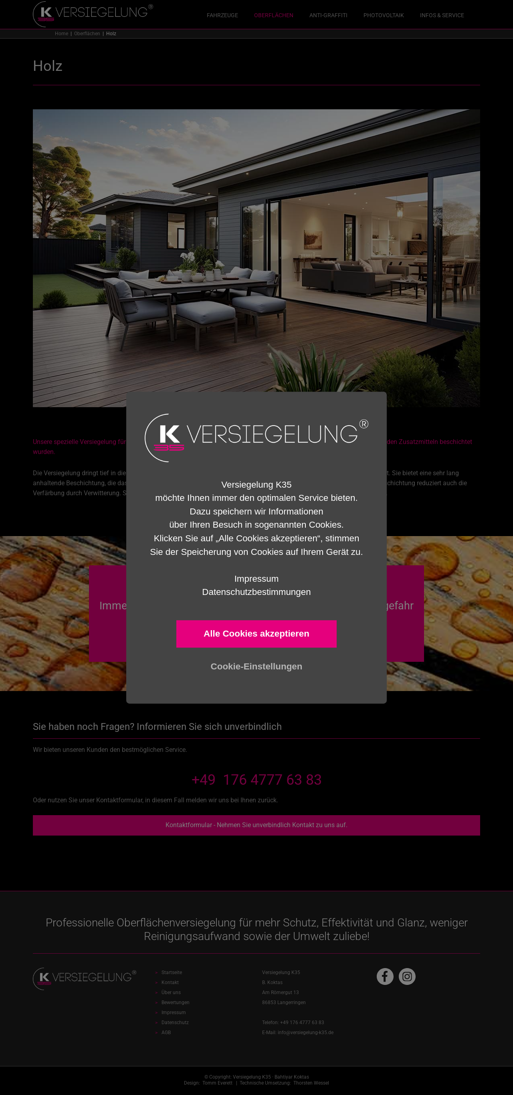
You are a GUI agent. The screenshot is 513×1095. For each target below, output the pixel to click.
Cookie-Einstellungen (257, 666)
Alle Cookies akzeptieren (256, 634)
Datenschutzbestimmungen (256, 592)
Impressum (256, 579)
